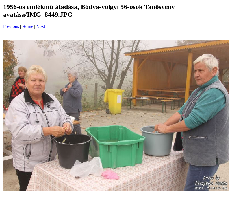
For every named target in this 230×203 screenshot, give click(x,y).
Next (40, 26)
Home (27, 26)
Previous (11, 26)
